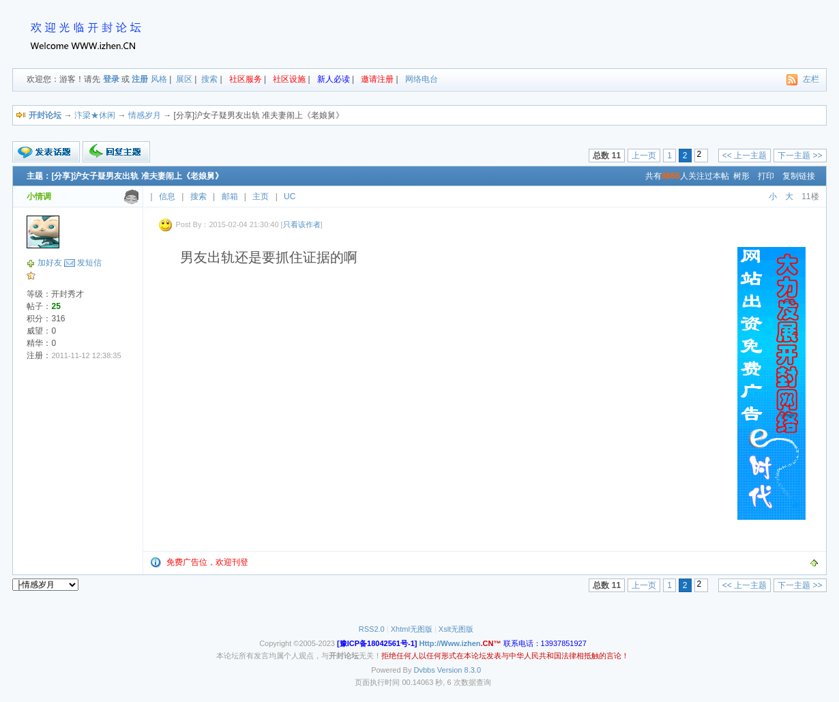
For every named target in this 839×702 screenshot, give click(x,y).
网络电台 (421, 79)
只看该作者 (302, 224)
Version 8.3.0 (459, 670)
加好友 (50, 262)
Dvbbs (424, 670)
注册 (140, 79)
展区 (184, 79)
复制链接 (798, 176)
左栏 (811, 79)
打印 (766, 176)
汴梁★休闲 (94, 115)
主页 (260, 196)
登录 (111, 79)
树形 (741, 176)
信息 (167, 196)
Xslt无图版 (456, 629)
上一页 (644, 155)
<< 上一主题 (744, 155)
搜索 (209, 79)
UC (289, 196)
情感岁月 (144, 115)
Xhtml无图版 (411, 629)
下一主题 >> (800, 155)
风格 (159, 79)
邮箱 (230, 196)
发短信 (89, 262)
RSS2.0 (372, 629)
